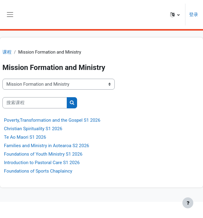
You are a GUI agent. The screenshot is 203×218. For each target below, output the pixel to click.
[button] (175, 14)
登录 (193, 14)
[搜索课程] (34, 102)
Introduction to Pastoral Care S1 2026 (42, 162)
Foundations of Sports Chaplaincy (38, 171)
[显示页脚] (187, 202)
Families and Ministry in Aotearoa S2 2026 (46, 145)
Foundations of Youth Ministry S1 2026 (43, 154)
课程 (7, 52)
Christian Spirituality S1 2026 (33, 128)
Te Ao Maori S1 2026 (25, 137)
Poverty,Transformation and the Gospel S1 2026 (52, 120)
